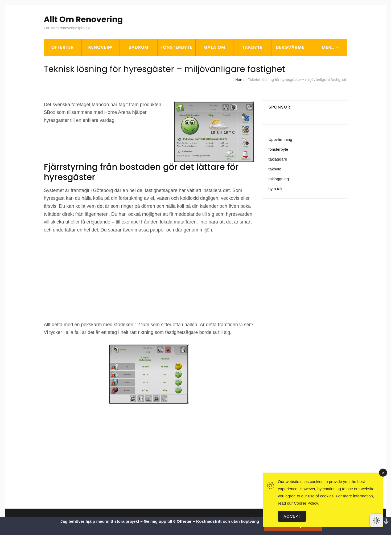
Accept (292, 516)
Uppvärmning (280, 139)
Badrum (139, 47)
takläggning (279, 179)
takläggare (278, 159)
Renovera (100, 47)
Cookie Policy (306, 503)
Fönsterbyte (176, 47)
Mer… (328, 47)
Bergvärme (290, 47)
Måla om (214, 47)
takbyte (275, 169)
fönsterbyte (278, 149)
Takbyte (252, 47)
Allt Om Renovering (83, 19)
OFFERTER (62, 47)
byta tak (276, 188)
